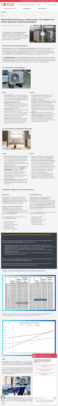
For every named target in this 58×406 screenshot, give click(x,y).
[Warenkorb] (53, 5)
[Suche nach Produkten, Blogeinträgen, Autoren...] (28, 5)
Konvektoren (22, 167)
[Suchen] (39, 5)
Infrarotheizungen (8, 169)
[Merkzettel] (46, 5)
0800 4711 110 (33, 1)
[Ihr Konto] (48, 5)
